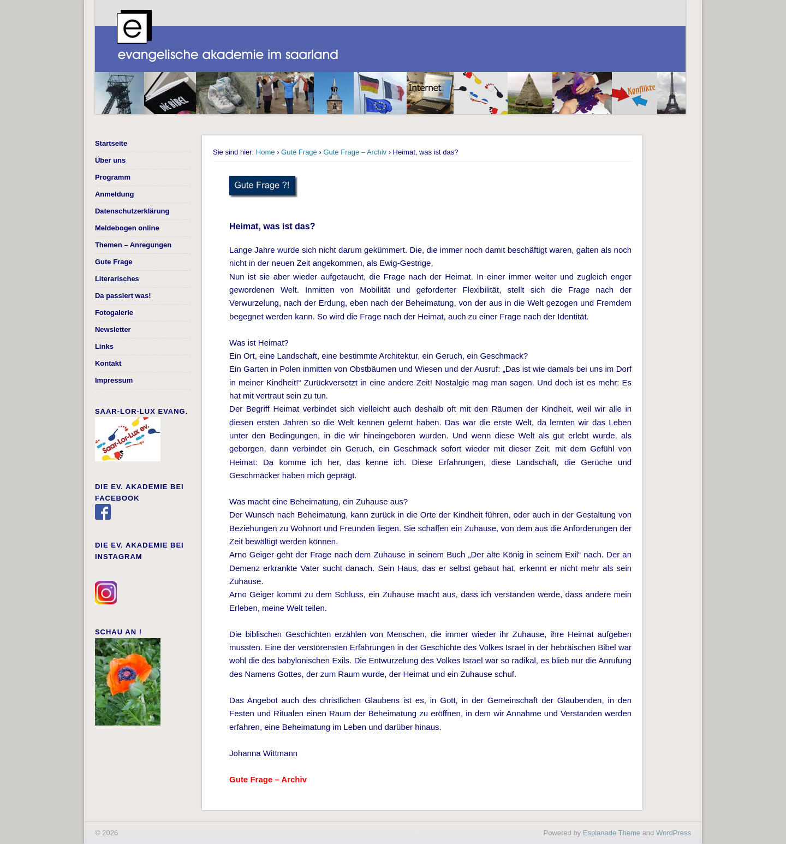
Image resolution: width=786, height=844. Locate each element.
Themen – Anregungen (133, 245)
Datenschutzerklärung (132, 211)
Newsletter (113, 329)
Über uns (110, 160)
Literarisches (117, 279)
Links (104, 346)
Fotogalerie (114, 312)
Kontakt (108, 363)
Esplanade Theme (611, 833)
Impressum (114, 380)
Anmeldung (114, 194)
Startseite (111, 143)
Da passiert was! (123, 296)
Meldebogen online (127, 228)
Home (265, 152)
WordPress (673, 833)
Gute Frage (299, 152)
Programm (112, 177)
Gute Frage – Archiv (354, 152)
